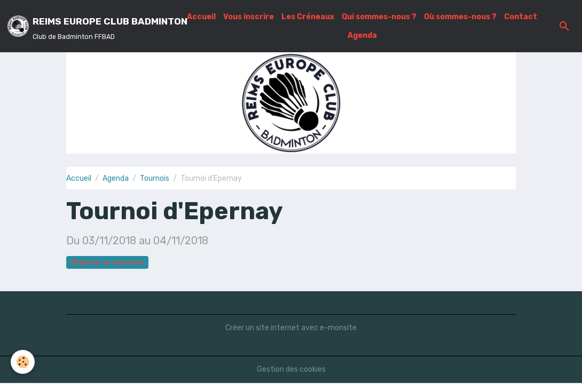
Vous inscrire (248, 16)
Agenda (362, 35)
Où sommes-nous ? (460, 16)
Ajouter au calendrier (107, 263)
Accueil (201, 16)
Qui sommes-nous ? (379, 16)
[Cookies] (23, 362)
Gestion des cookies (291, 369)
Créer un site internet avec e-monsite (291, 327)
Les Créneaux (307, 16)
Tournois (154, 178)
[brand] (90, 26)
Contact (520, 16)
